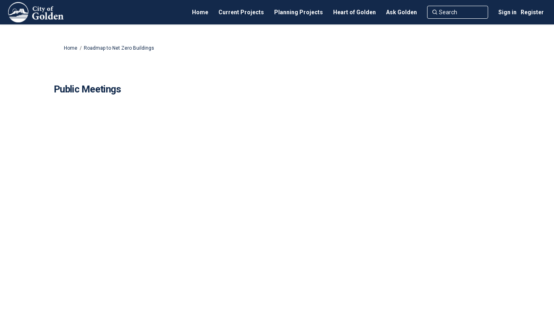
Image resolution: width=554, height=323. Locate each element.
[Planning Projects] (298, 12)
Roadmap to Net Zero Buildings (119, 48)
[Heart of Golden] (354, 12)
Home (70, 48)
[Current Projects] (241, 12)
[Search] (457, 12)
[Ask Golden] (401, 12)
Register (532, 12)
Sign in (507, 12)
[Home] (200, 12)
